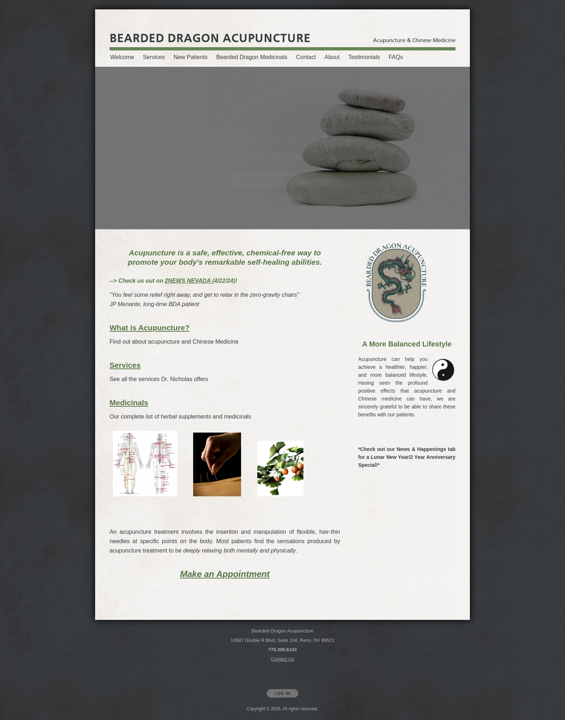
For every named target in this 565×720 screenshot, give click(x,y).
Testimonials (364, 57)
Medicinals (129, 402)
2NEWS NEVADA (188, 281)
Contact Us (282, 659)
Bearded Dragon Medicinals (251, 57)
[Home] (210, 38)
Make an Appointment (225, 574)
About (332, 57)
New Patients (191, 57)
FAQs (395, 57)
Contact (306, 57)
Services (154, 57)
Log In (282, 693)
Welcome (122, 57)
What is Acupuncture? (150, 327)
